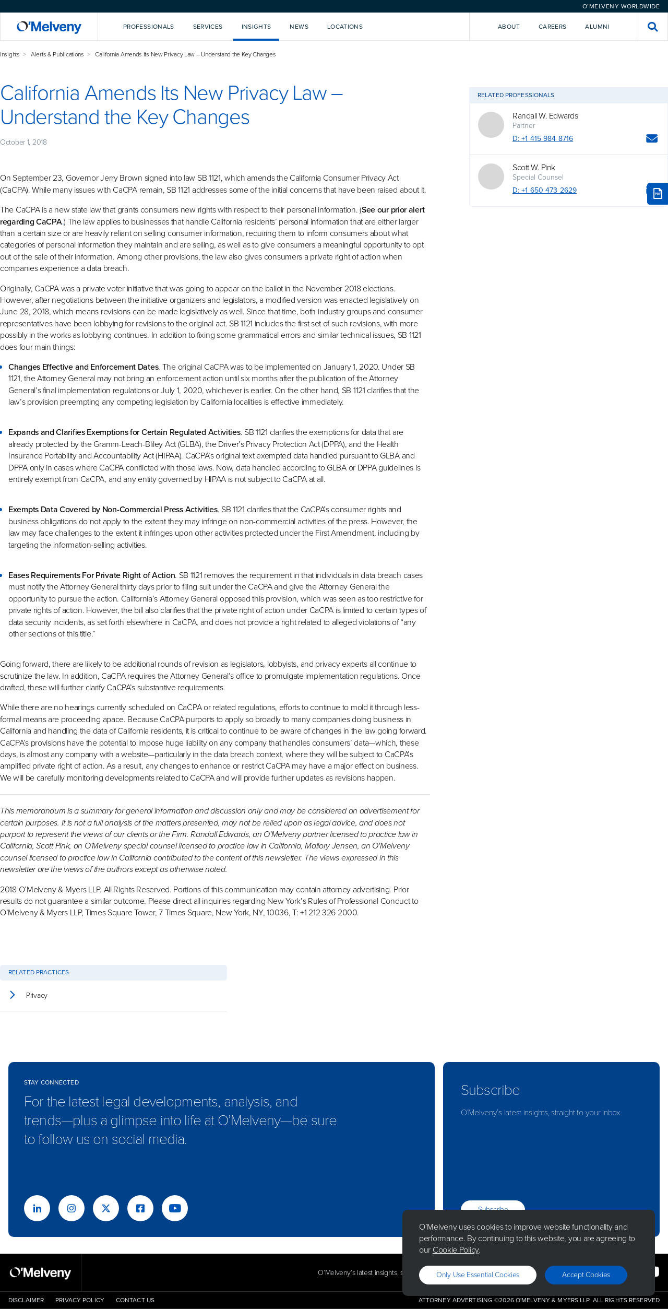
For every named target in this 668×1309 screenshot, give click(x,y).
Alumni (597, 26)
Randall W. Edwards (545, 116)
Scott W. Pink (533, 167)
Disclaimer (26, 1300)
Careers (553, 26)
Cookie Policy (456, 1250)
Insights (10, 54)
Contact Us (135, 1300)
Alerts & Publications (57, 54)
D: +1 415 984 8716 (542, 138)
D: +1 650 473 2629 (544, 190)
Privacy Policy (79, 1300)
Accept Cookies (586, 1274)
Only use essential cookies (477, 1274)
